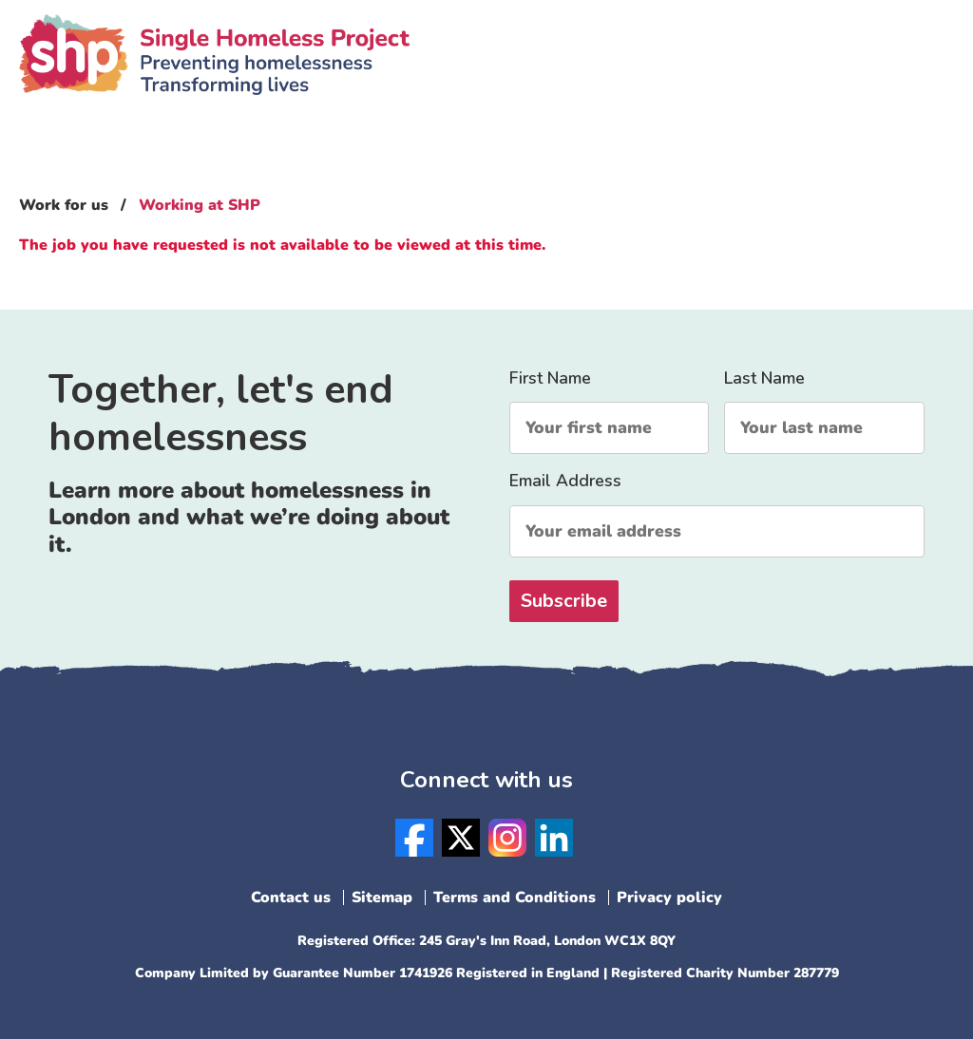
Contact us (291, 897)
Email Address (717, 513)
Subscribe (564, 601)
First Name (609, 411)
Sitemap (382, 897)
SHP (214, 80)
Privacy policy (669, 897)
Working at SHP (199, 205)
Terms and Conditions (514, 897)
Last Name (824, 411)
